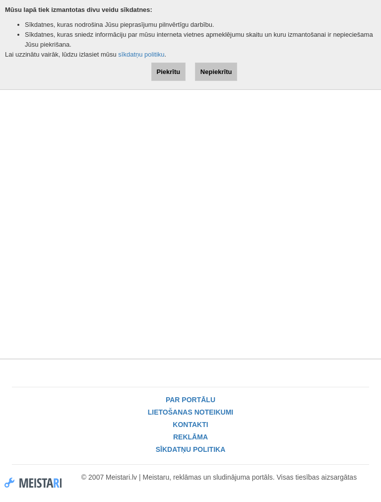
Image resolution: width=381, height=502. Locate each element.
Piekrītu (169, 71)
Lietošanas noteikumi (190, 412)
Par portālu (190, 400)
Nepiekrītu (216, 71)
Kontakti (190, 425)
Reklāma (190, 437)
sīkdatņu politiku (141, 54)
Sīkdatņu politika (191, 449)
